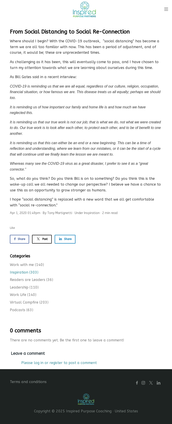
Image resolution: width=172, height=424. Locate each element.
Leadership (24, 287)
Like (12, 227)
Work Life (23, 295)
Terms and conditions (28, 382)
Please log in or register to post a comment (59, 363)
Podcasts (21, 310)
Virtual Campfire (29, 302)
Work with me (27, 265)
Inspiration (92, 213)
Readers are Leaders (31, 280)
